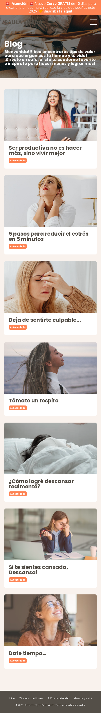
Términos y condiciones (31, 698)
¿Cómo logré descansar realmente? (41, 484)
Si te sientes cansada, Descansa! (38, 570)
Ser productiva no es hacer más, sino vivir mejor (45, 150)
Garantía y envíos (83, 698)
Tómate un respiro (34, 400)
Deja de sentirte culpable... (45, 320)
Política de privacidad (58, 698)
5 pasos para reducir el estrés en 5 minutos (48, 236)
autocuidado (17, 160)
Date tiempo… (28, 653)
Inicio (11, 698)
